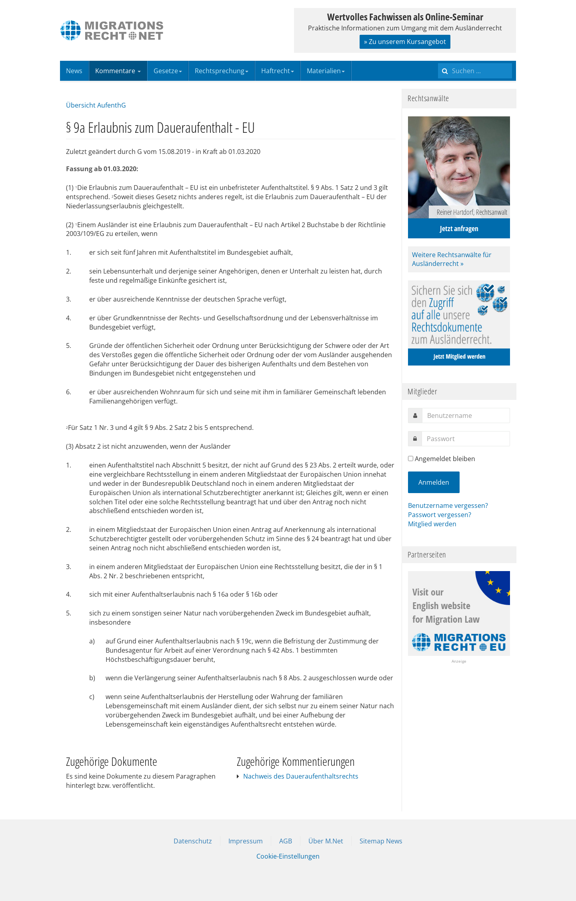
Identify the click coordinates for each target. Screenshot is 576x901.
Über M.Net (325, 841)
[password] (466, 438)
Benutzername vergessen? (448, 505)
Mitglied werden (432, 523)
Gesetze (168, 70)
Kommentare (118, 70)
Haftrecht (277, 70)
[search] (475, 70)
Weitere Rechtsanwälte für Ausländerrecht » (452, 259)
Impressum (245, 841)
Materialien (326, 70)
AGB (285, 841)
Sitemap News (381, 841)
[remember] (410, 458)
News (74, 70)
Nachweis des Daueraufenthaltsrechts (300, 776)
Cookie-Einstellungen (288, 856)
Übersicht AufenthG (96, 105)
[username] (466, 415)
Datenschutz (193, 841)
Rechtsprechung (221, 70)
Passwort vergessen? (439, 514)
